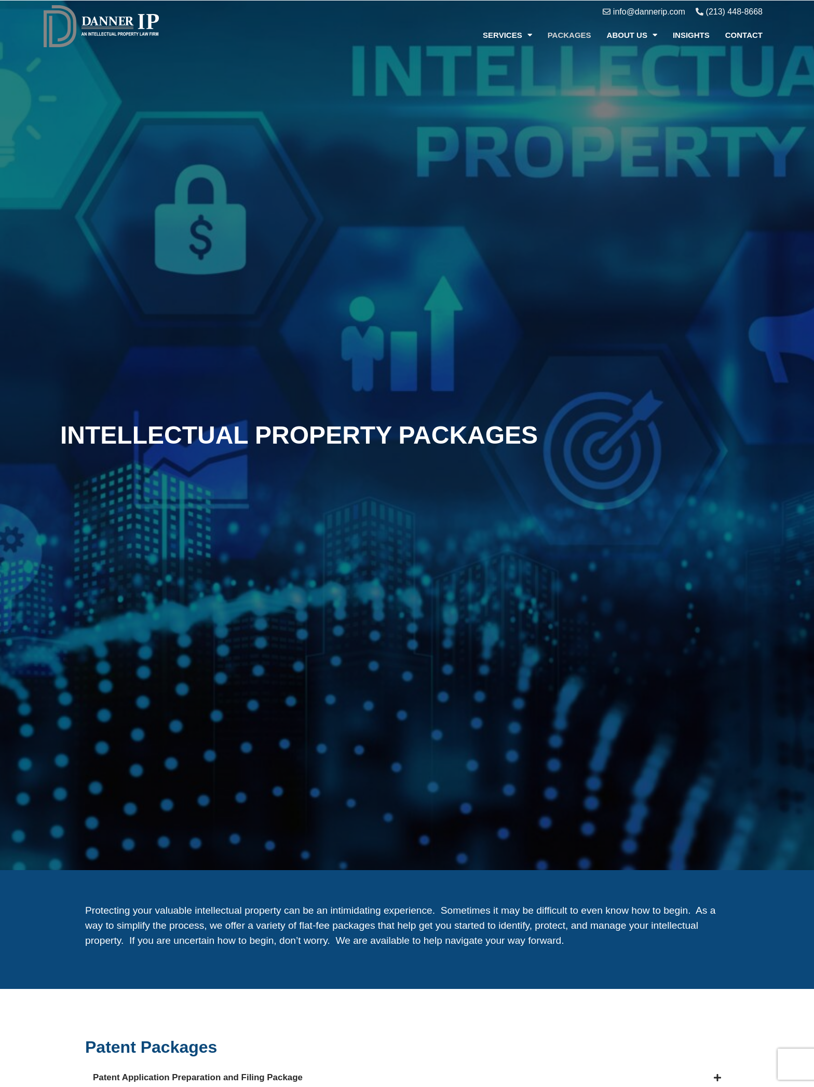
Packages (569, 35)
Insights (691, 35)
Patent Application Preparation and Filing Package (242, 1079)
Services (507, 35)
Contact (744, 35)
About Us (632, 35)
